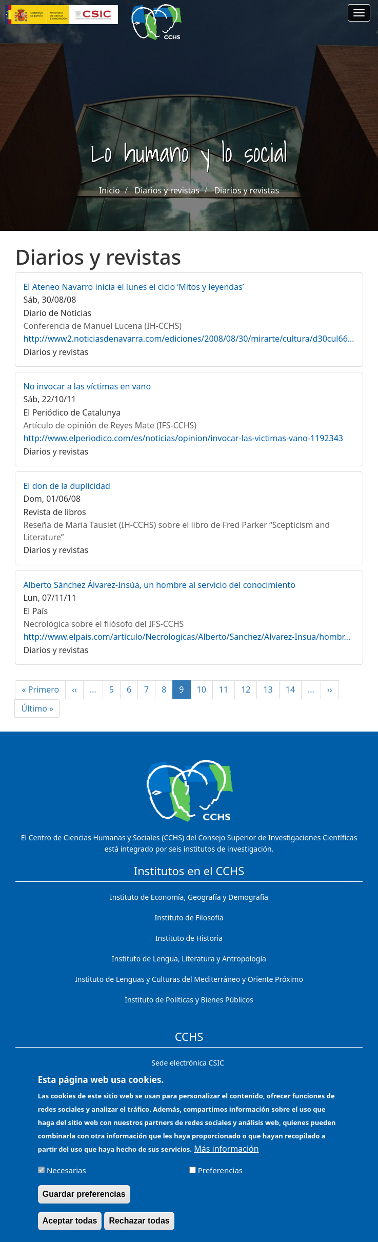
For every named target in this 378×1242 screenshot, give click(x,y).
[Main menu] (359, 13)
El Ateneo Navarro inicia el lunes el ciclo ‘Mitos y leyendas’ (133, 286)
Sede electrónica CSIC (187, 1063)
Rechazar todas (139, 1227)
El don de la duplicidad (66, 485)
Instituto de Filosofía (188, 917)
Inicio (109, 190)
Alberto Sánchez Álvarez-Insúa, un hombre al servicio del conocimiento (159, 584)
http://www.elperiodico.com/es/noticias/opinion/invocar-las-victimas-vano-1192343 (183, 438)
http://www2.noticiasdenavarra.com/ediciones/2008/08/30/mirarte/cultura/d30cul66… (188, 338)
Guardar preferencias (84, 1199)
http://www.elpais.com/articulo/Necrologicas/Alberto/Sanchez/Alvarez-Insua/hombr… (186, 636)
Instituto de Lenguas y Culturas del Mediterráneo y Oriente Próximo (189, 979)
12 (249, 689)
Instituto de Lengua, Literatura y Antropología (189, 958)
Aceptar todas (70, 1227)
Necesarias (66, 1176)
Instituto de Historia (189, 938)
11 (227, 689)
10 (205, 689)
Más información (226, 1154)
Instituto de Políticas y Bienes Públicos (189, 999)
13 (271, 689)
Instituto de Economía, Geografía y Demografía (189, 897)
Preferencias (220, 1176)
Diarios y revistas (167, 190)
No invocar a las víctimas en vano (87, 386)
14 (294, 689)
